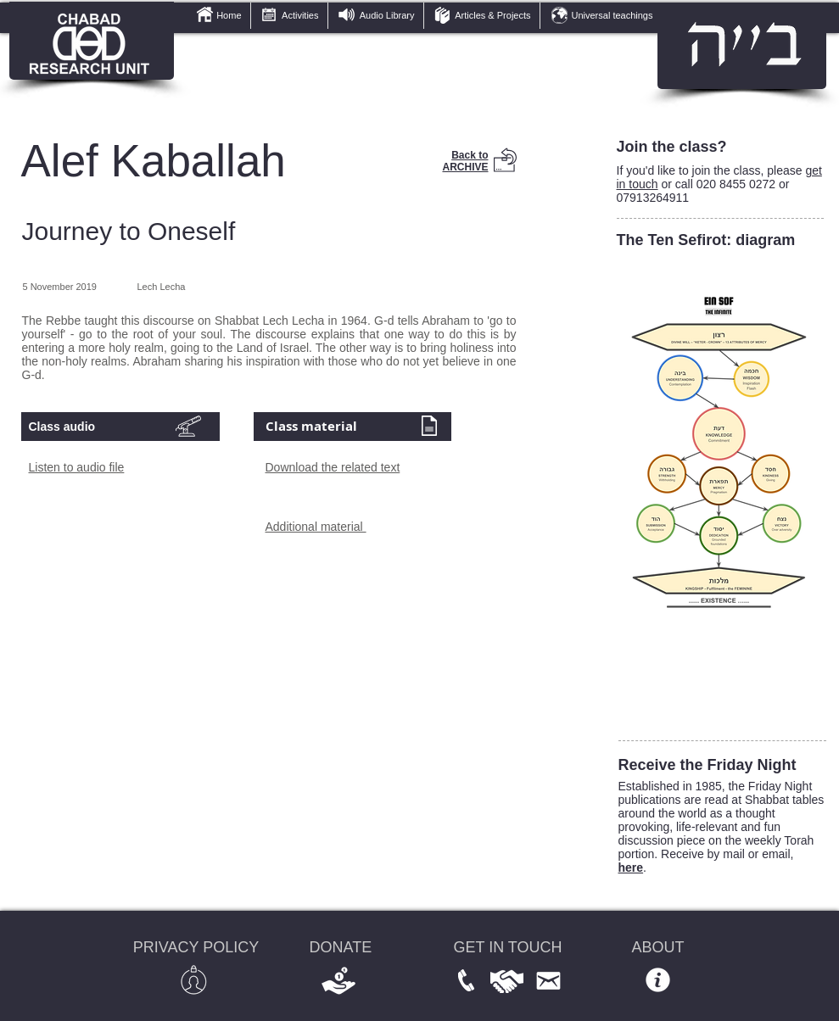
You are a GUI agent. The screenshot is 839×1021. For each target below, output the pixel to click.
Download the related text (333, 467)
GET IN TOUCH (508, 947)
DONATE (341, 947)
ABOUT (658, 947)
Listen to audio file (77, 467)
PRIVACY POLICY (196, 947)
